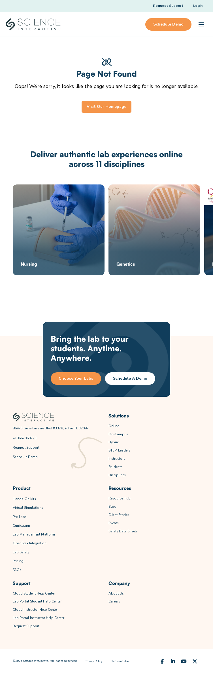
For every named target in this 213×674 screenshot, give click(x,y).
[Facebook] (162, 661)
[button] (201, 24)
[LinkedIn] (172, 661)
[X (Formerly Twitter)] (194, 661)
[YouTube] (183, 661)
